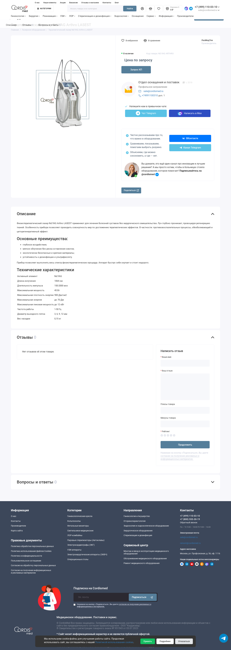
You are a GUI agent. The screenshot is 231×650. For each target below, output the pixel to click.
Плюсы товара (168, 404)
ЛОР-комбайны (74, 535)
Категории (44, 8)
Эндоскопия (121, 16)
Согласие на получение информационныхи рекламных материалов (31, 571)
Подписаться (143, 597)
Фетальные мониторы (78, 526)
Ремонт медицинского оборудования (142, 563)
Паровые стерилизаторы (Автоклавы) (85, 540)
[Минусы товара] (185, 424)
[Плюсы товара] (185, 410)
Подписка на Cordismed (91, 588)
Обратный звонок (188, 522)
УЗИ (63, 16)
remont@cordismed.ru (190, 543)
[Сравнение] (150, 8)
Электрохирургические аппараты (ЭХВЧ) (87, 554)
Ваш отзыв (167, 371)
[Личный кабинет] (142, 8)
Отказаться (184, 641)
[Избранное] (159, 8)
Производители (185, 16)
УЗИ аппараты (74, 550)
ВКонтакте (190, 138)
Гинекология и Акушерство (137, 516)
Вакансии (73, 2)
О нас (37, 2)
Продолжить (185, 444)
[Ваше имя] (185, 363)
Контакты (107, 2)
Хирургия (34, 16)
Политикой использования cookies (114, 642)
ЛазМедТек (207, 40)
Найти (130, 8)
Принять (147, 641)
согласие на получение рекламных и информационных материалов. (180, 457)
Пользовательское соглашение (26, 561)
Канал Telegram (190, 147)
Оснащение (138, 16)
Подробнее (165, 641)
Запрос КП (136, 69)
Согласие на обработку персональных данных (33, 565)
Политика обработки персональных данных (32, 546)
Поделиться (131, 190)
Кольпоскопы (74, 521)
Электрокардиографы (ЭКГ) (81, 545)
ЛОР (72, 16)
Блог (117, 2)
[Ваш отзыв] (185, 386)
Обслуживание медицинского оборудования (145, 558)
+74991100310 (150, 95)
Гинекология (18, 16)
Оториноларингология (135, 521)
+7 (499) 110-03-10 (207, 6)
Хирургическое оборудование (138, 530)
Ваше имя (166, 357)
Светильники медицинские (80, 530)
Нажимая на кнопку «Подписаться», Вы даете (114, 605)
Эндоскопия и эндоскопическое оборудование (146, 526)
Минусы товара (168, 418)
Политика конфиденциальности (26, 556)
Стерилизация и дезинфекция (94, 16)
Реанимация (50, 16)
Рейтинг (166, 431)
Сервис (151, 16)
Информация (166, 16)
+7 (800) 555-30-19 (190, 519)
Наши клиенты (49, 2)
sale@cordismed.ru (153, 91)
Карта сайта (17, 530)
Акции (63, 2)
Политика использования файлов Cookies (31, 551)
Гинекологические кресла (79, 516)
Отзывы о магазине (90, 2)
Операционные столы (77, 559)
